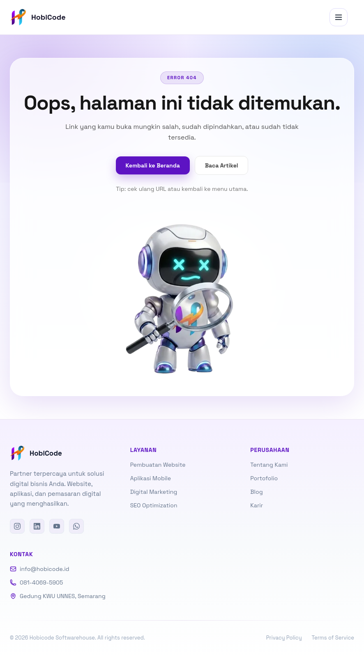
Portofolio (264, 478)
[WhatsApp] (76, 526)
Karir (256, 505)
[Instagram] (17, 526)
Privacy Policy (284, 637)
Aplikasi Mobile (150, 478)
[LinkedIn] (37, 526)
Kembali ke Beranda (153, 165)
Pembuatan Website (158, 464)
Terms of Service (333, 637)
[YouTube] (56, 526)
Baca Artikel (221, 165)
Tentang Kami (269, 464)
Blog (256, 491)
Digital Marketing (153, 491)
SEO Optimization (153, 505)
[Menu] (338, 17)
